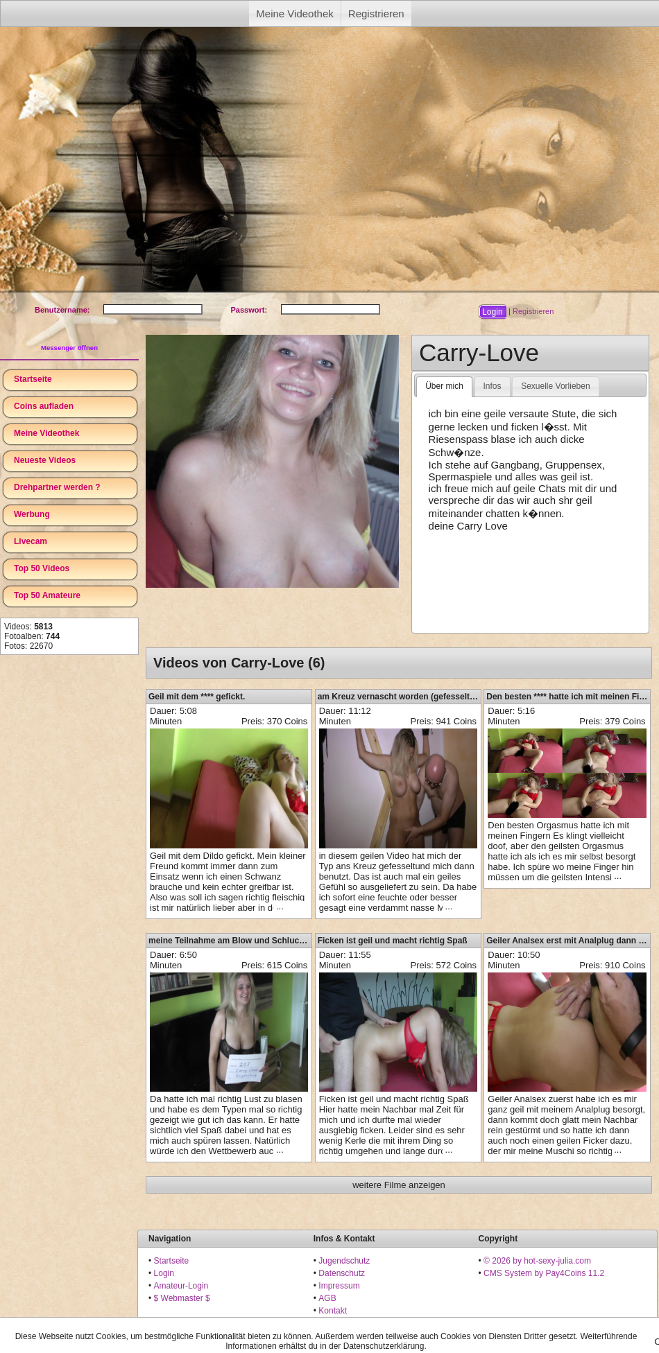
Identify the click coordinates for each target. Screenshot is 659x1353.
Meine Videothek (294, 13)
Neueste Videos (45, 460)
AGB (327, 1298)
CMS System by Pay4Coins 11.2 (543, 1273)
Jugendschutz (344, 1261)
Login (164, 1273)
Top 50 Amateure (47, 595)
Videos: (28, 626)
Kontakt (332, 1311)
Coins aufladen (44, 406)
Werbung (32, 514)
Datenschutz (341, 1273)
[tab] (444, 386)
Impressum (338, 1286)
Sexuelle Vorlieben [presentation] (555, 386)
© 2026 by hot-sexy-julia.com (537, 1261)
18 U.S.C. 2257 (346, 1323)
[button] (492, 312)
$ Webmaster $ (182, 1298)
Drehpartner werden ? (57, 487)
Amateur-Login (181, 1286)
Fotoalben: (32, 636)
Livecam (30, 541)
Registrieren (376, 13)
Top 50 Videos (41, 568)
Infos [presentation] (492, 386)
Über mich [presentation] (444, 386)
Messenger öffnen (69, 347)
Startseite (33, 379)
